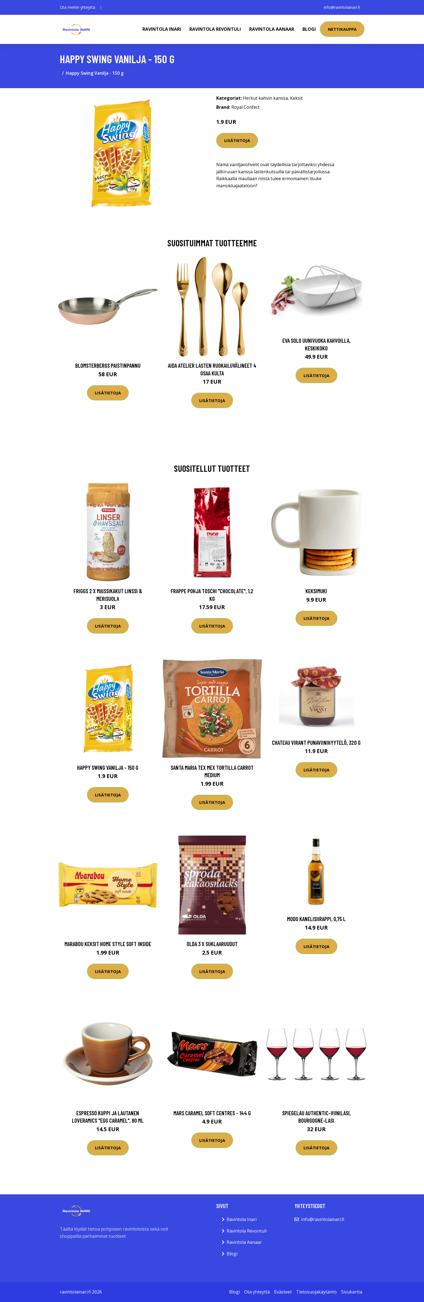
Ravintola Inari (161, 29)
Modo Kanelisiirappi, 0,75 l (316, 918)
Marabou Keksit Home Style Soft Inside (107, 943)
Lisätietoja (237, 140)
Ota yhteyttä (257, 1292)
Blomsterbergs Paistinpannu (108, 365)
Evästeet (283, 1292)
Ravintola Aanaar (271, 29)
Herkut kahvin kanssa (265, 98)
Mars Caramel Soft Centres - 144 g (212, 1112)
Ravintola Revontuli (215, 29)
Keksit (296, 98)
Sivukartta (351, 1292)
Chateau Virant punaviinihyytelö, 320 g (316, 742)
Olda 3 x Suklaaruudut (212, 943)
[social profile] (101, 7)
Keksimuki (316, 590)
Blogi (309, 29)
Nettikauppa (342, 29)
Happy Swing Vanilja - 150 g (107, 767)
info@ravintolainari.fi (342, 7)
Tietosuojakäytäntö (316, 1292)
